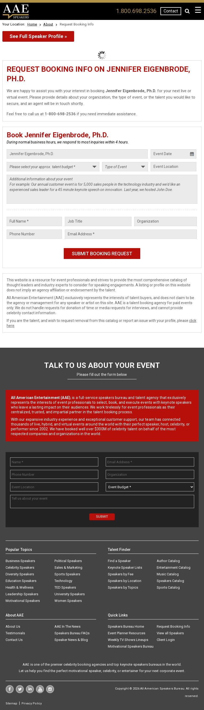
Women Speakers (68, 601)
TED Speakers (65, 587)
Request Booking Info (173, 626)
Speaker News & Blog (71, 640)
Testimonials (15, 633)
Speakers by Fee (120, 574)
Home (32, 24)
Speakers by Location (124, 581)
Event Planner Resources (126, 633)
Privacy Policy (32, 703)
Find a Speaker (119, 561)
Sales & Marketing (68, 567)
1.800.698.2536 (136, 11)
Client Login (166, 640)
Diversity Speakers (20, 574)
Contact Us (14, 640)
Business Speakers (20, 561)
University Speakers (69, 594)
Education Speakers (21, 581)
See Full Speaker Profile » (38, 36)
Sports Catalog (168, 587)
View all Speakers (170, 633)
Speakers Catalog (170, 581)
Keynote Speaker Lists (125, 567)
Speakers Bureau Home (126, 626)
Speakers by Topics (123, 587)
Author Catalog (168, 561)
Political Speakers (68, 561)
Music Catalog (168, 574)
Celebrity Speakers (20, 567)
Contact (171, 11)
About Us (13, 626)
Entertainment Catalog (173, 567)
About (48, 24)
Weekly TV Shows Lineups (128, 640)
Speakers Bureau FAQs (72, 633)
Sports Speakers (67, 574)
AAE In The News (67, 626)
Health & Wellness (19, 587)
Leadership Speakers (22, 594)
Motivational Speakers (23, 601)
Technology (63, 581)
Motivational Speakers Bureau (131, 646)
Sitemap (12, 703)
